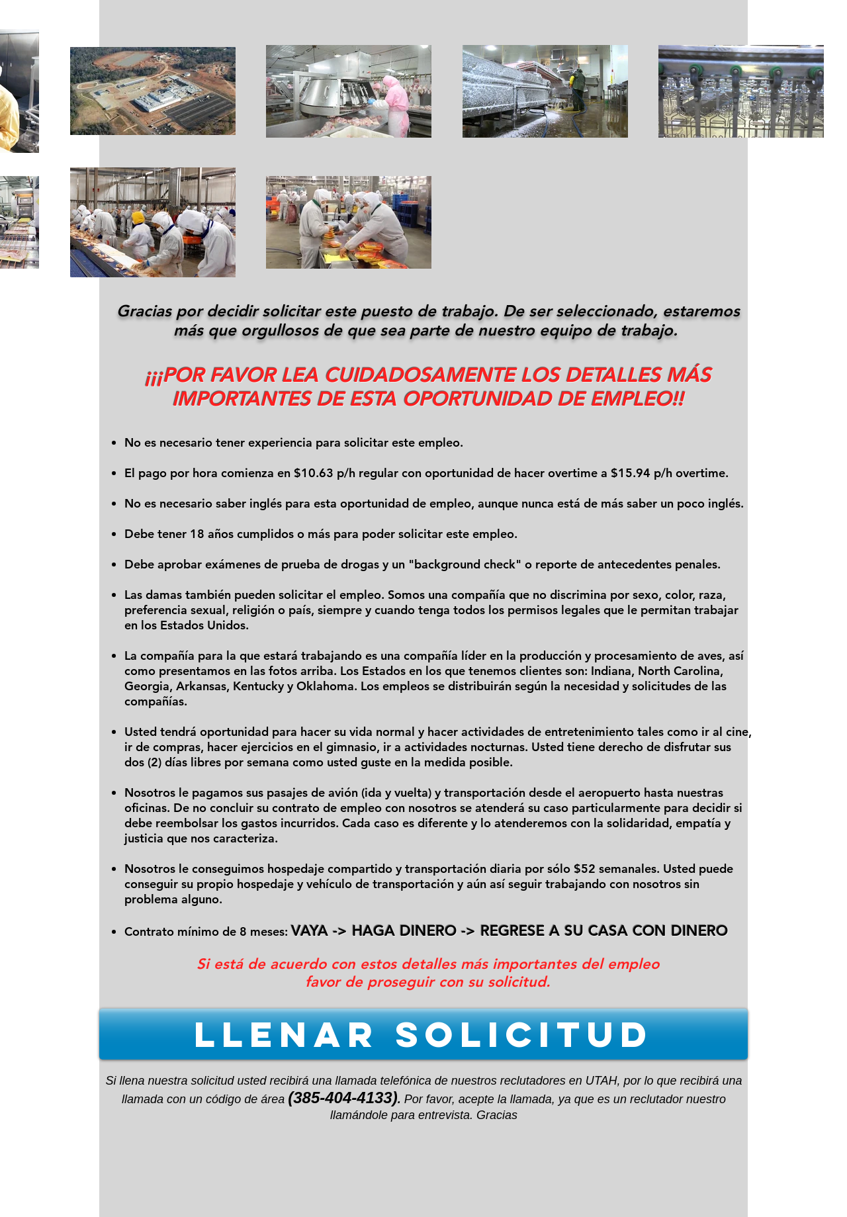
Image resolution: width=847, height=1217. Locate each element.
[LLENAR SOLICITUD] (423, 1034)
